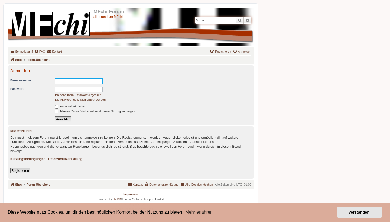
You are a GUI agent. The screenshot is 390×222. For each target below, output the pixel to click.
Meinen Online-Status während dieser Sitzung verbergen (95, 111)
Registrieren (20, 171)
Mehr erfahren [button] (199, 212)
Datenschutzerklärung (65, 159)
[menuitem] (39, 51)
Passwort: (17, 88)
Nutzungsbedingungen (28, 159)
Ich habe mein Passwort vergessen (78, 95)
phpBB (117, 199)
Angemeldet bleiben (70, 106)
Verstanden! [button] (360, 212)
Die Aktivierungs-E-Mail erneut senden (80, 99)
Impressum (130, 194)
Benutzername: (21, 80)
